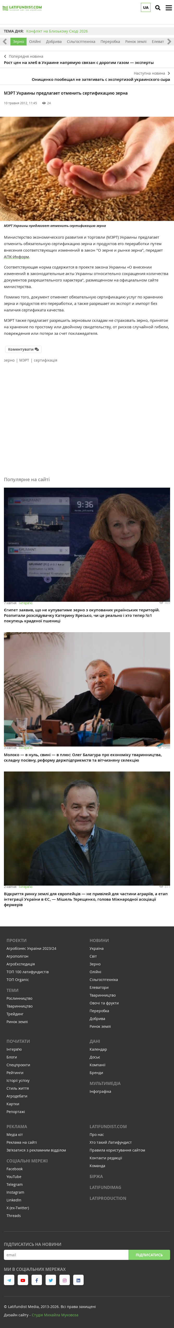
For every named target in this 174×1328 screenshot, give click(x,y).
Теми (12, 990)
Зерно (18, 41)
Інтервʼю (26, 602)
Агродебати (17, 1096)
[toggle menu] (169, 8)
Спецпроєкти (18, 1064)
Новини (99, 940)
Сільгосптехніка (81, 41)
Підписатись (149, 1254)
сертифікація (45, 360)
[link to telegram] (9, 1280)
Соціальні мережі (27, 1161)
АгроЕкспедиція (21, 963)
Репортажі (16, 1111)
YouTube (14, 1176)
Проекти (17, 940)
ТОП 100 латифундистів (28, 971)
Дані (95, 1041)
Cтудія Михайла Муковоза (55, 1314)
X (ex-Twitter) (18, 1207)
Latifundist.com (108, 1126)
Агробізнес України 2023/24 (31, 948)
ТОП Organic (18, 979)
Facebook (15, 1168)
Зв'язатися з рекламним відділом (36, 1150)
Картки (13, 1103)
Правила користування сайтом (117, 1150)
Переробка (110, 41)
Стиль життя (18, 1088)
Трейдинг (15, 1013)
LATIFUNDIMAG (105, 1187)
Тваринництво (20, 1006)
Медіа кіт (15, 1134)
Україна (97, 948)
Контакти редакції (106, 1157)
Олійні (35, 41)
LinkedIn (14, 1200)
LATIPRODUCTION (108, 1198)
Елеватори (161, 41)
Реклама (17, 1126)
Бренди (96, 1072)
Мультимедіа (105, 1083)
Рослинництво (19, 998)
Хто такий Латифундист (111, 1142)
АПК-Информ (16, 256)
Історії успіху (18, 1080)
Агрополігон (17, 956)
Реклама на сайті (22, 1142)
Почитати (18, 1041)
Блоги (12, 1057)
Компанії (97, 1064)
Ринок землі (136, 41)
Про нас (97, 1134)
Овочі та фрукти (104, 1002)
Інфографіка (100, 1091)
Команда (97, 1165)
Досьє (95, 1057)
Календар (98, 1049)
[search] (158, 8)
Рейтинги (15, 1072)
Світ (93, 956)
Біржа (96, 1176)
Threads (14, 1215)
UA (145, 7)
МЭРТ (24, 360)
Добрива (54, 41)
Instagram (15, 1192)
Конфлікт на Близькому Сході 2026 (57, 31)
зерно (9, 360)
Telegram (15, 1184)
